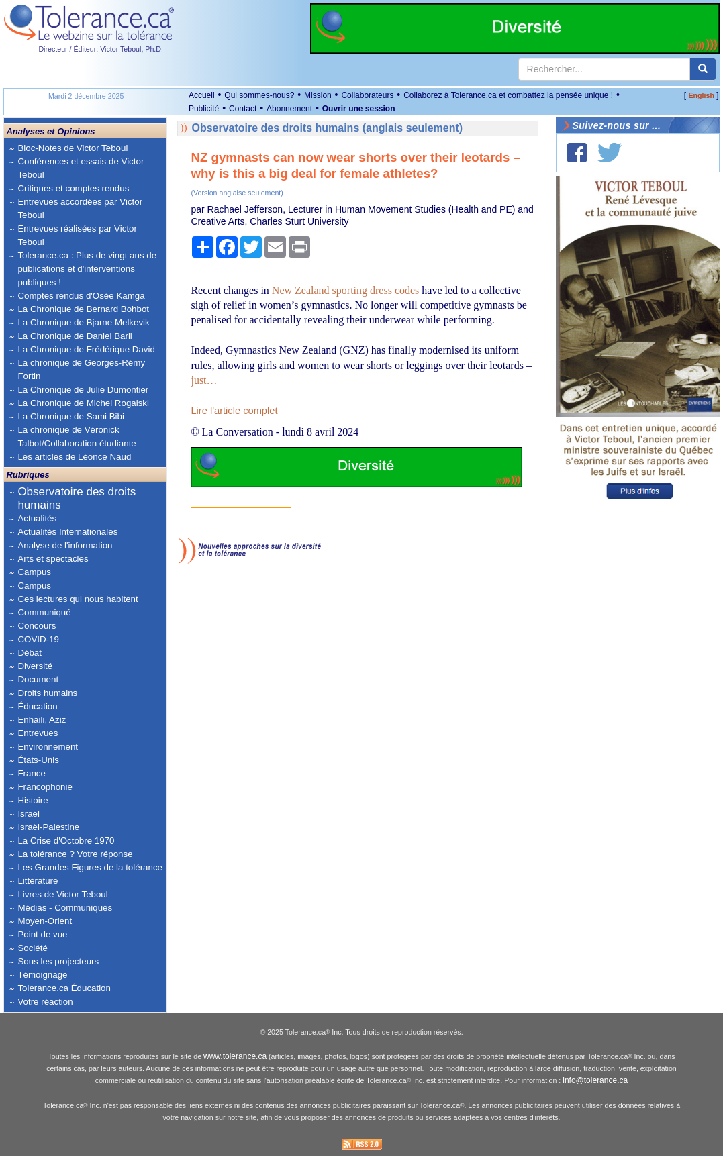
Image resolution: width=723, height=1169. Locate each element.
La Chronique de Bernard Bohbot (83, 309)
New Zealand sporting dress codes (346, 290)
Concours (36, 626)
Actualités (36, 518)
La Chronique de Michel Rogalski (83, 403)
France (31, 773)
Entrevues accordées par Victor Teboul (79, 208)
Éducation (37, 706)
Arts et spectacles (52, 559)
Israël (28, 814)
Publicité (204, 108)
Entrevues (37, 733)
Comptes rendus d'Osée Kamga (80, 296)
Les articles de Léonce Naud (74, 457)
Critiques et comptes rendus (73, 188)
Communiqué (43, 612)
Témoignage (42, 975)
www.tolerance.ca (235, 1069)
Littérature (37, 881)
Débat (29, 653)
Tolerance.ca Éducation (64, 988)
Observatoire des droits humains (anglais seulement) (327, 128)
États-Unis (37, 760)
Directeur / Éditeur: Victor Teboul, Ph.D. (100, 49)
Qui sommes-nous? (259, 95)
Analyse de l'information (64, 545)
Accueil (202, 95)
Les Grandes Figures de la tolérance (89, 867)
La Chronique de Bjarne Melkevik (83, 322)
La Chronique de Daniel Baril (74, 336)
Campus (34, 572)
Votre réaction (45, 1002)
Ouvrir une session (358, 108)
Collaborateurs (367, 95)
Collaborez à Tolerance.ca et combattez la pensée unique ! (508, 95)
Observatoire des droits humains (76, 498)
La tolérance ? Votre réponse (74, 854)
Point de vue (42, 934)
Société (32, 948)
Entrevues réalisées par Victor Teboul (77, 235)
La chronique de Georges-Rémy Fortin (81, 369)
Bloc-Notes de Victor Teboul (72, 148)
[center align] (702, 69)
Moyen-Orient (44, 921)
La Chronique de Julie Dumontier (82, 390)
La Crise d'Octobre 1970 (65, 840)
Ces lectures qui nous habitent (77, 599)
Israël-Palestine (48, 827)
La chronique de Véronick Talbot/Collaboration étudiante (76, 436)
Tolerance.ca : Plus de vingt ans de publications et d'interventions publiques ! (86, 268)
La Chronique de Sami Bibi (70, 416)
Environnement (47, 747)
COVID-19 (37, 639)
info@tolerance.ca (595, 1094)
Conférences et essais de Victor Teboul (80, 168)
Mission (318, 95)
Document (37, 679)
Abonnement (289, 108)
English (701, 95)
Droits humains (47, 693)
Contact (242, 108)
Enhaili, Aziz (41, 720)
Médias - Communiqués (64, 908)
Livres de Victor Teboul (62, 894)
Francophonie (45, 787)
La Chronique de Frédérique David (86, 349)
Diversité (34, 666)
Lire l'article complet (234, 410)
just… (204, 380)
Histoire (32, 800)
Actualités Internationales (67, 532)
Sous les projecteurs (58, 961)
